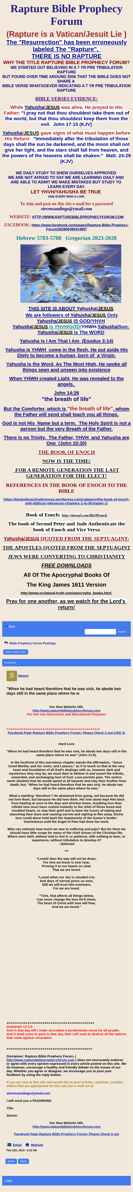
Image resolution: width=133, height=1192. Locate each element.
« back (8, 1180)
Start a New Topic (15, 652)
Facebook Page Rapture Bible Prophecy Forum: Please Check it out (66, 1134)
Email (17, 1145)
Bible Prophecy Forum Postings (29, 643)
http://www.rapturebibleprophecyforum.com (67, 710)
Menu (9, 626)
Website (37, 1145)
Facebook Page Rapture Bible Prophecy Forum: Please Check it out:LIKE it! (66, 733)
